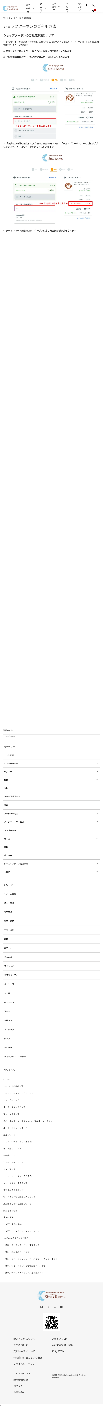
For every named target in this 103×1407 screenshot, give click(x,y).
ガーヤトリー (10, 984)
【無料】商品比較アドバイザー (17, 1251)
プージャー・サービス (14, 821)
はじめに (7, 1079)
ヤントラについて (11, 1100)
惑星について (9, 1134)
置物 (6, 788)
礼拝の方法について (12, 1217)
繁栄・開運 (9, 902)
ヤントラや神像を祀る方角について (19, 1196)
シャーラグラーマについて (15, 1182)
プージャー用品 (11, 813)
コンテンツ (80, 6)
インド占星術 (10, 893)
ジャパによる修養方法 (13, 1086)
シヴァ (7, 1038)
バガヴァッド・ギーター (15, 1056)
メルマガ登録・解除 (62, 1345)
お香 (6, 804)
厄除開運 (8, 911)
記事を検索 (28, 8)
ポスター (8, 855)
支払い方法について (24, 1351)
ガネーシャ (9, 947)
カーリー (8, 993)
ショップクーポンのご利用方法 (17, 1141)
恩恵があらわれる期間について (17, 1203)
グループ (67, 8)
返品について (20, 1345)
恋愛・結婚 (9, 920)
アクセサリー (10, 755)
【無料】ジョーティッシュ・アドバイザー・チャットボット (30, 1258)
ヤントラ (8, 771)
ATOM (61, 1351)
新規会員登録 (20, 1379)
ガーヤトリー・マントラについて (18, 1093)
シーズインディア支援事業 (16, 863)
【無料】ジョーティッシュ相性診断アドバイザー (25, 1265)
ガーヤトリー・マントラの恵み (17, 1176)
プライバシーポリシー (25, 1363)
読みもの (41, 8)
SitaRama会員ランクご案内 (15, 1238)
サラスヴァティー (12, 975)
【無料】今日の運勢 (12, 1224)
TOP (4, 18)
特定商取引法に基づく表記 (27, 1357)
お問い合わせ (20, 1392)
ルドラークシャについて (14, 1107)
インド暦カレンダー (12, 1148)
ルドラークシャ (11, 763)
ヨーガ (7, 839)
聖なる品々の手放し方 (13, 1189)
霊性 (6, 938)
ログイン (18, 1386)
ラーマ (7, 1011)
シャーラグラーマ (12, 796)
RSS (54, 1351)
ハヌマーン (9, 1002)
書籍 (6, 847)
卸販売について (10, 1155)
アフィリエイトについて (14, 1162)
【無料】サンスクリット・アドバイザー (21, 1231)
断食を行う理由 (10, 1210)
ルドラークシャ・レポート (15, 1127)
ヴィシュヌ (9, 1029)
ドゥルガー (9, 957)
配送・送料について (24, 1338)
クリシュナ (9, 1020)
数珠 (6, 779)
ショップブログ (60, 1338)
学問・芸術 (9, 929)
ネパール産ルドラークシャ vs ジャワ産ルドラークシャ (27, 1120)
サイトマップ (9, 1169)
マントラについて (11, 1113)
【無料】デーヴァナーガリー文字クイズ (21, 1245)
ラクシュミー (10, 966)
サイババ (8, 1047)
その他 (7, 871)
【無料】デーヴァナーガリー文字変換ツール (23, 1272)
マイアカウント (21, 1373)
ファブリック (10, 830)
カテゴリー (54, 6)
